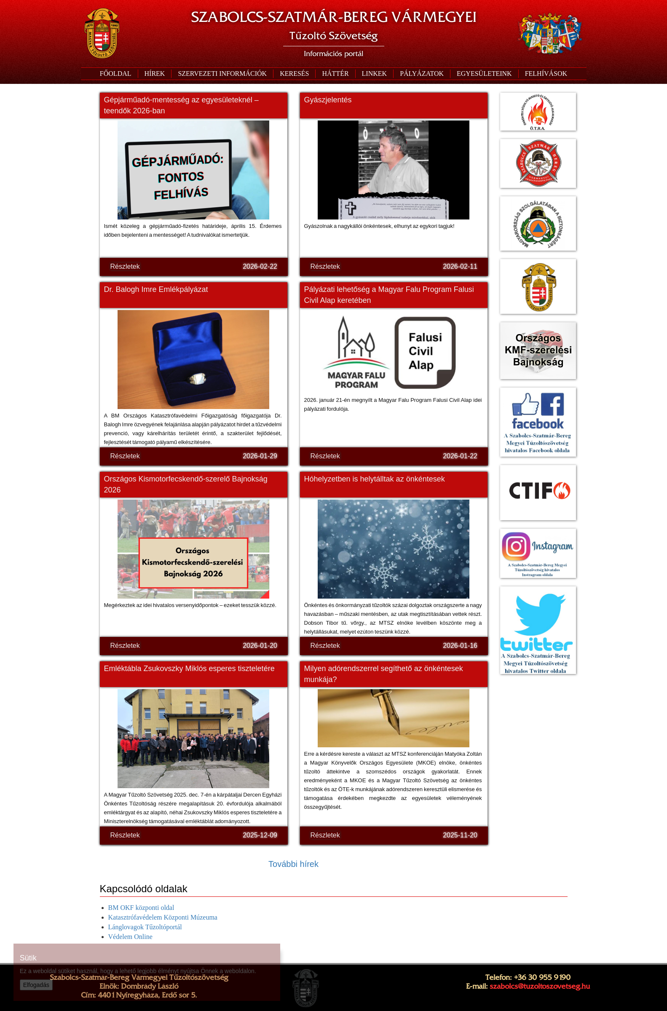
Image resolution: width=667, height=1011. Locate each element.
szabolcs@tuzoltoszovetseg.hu (540, 986)
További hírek (293, 864)
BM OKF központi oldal (141, 907)
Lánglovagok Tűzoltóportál (145, 927)
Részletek (125, 266)
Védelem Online (130, 936)
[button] (222, 74)
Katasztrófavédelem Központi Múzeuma (162, 917)
